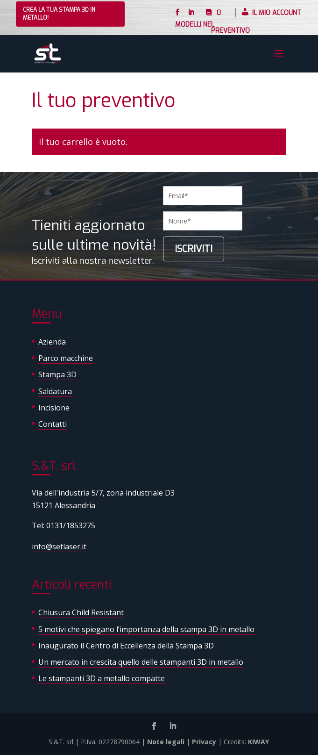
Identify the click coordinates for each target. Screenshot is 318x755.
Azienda (52, 342)
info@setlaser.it (59, 546)
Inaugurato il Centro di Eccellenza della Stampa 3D (126, 645)
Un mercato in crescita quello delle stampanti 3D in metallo (140, 662)
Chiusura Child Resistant (81, 612)
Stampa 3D (57, 374)
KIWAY (258, 741)
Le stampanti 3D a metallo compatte (101, 678)
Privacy (204, 741)
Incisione (54, 408)
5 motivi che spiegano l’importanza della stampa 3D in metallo (146, 629)
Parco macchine (65, 358)
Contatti (52, 424)
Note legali (165, 741)
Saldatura (55, 391)
